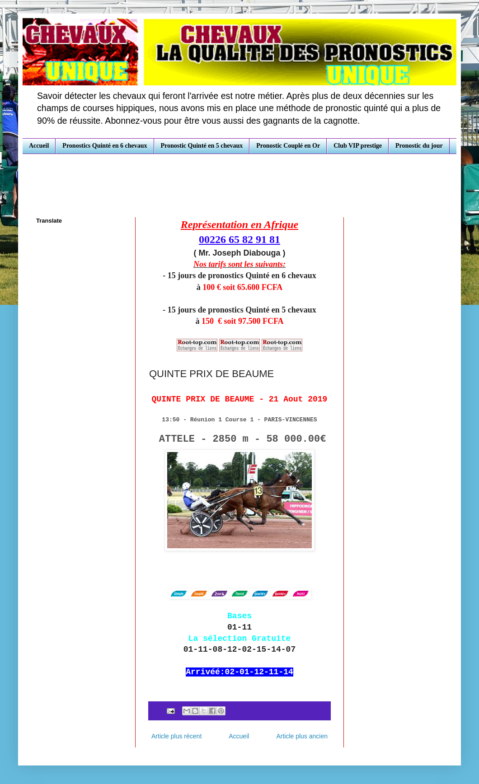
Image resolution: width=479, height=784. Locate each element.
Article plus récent (176, 736)
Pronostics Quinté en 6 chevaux (104, 145)
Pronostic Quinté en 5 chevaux (202, 145)
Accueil (39, 145)
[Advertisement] (239, 179)
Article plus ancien (302, 736)
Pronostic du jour (419, 145)
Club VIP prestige (357, 145)
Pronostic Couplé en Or (288, 145)
